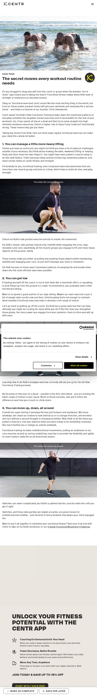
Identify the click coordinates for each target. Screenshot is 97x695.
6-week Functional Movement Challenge (69, 526)
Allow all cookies (78, 365)
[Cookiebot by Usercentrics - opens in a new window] (81, 328)
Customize (48, 365)
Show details (81, 357)
